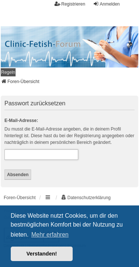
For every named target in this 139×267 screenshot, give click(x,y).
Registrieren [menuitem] (69, 4)
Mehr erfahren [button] (50, 234)
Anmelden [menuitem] (106, 4)
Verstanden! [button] (41, 254)
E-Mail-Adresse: (21, 120)
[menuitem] (8, 72)
